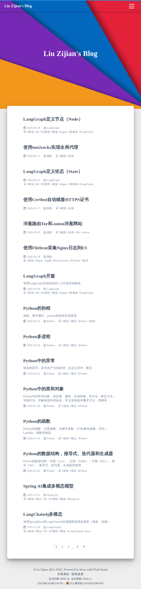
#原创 (30, 131)
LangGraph (53, 127)
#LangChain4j (75, 531)
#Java (87, 531)
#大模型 (45, 131)
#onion (86, 232)
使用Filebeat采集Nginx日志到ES (55, 247)
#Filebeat (75, 260)
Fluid (96, 569)
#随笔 (62, 155)
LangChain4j (54, 527)
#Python (82, 321)
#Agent (63, 131)
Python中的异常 (39, 360)
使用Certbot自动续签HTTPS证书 (56, 199)
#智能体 (73, 131)
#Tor (78, 232)
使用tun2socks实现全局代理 (50, 147)
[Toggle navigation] (132, 5)
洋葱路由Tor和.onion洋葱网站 (52, 223)
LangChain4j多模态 (42, 514)
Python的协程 (36, 308)
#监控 (85, 260)
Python (51, 321)
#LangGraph (86, 131)
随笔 (49, 155)
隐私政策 (78, 574)
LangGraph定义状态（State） (53, 171)
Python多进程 (36, 336)
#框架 (54, 131)
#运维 (71, 155)
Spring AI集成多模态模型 (48, 486)
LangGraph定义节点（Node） (53, 119)
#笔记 (73, 321)
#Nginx (39, 260)
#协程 (91, 321)
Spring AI (52, 494)
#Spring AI (73, 498)
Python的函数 (36, 421)
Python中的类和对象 (43, 388)
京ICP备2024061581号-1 (51, 583)
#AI (37, 131)
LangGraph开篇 (39, 276)
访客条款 (63, 574)
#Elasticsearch (61, 260)
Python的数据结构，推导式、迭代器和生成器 (68, 453)
